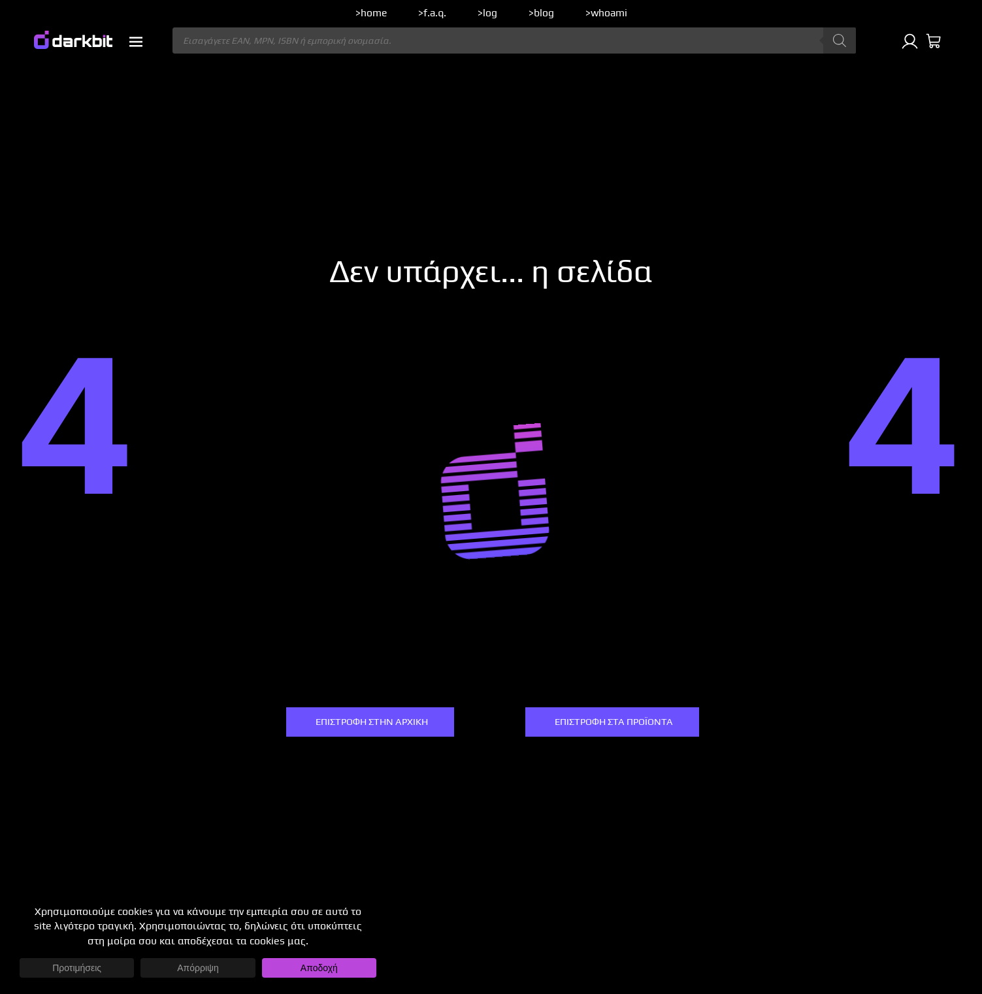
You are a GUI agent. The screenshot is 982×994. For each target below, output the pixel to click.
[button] (136, 42)
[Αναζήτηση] (839, 40)
